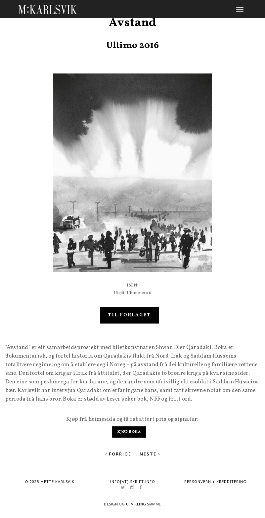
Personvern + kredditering (215, 481)
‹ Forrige (118, 454)
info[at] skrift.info (132, 481)
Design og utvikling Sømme (132, 503)
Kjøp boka (129, 431)
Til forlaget (129, 323)
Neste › (150, 454)
